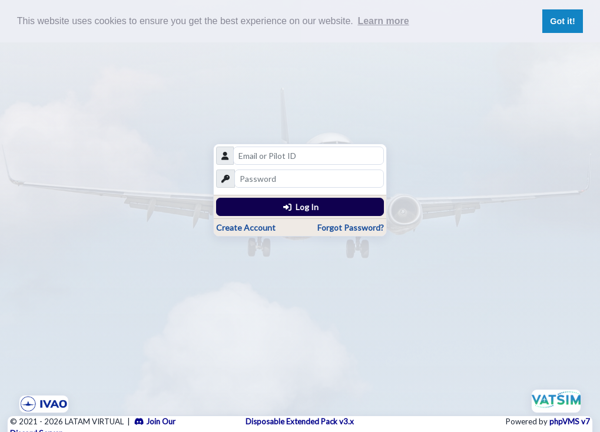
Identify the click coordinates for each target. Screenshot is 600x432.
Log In (301, 207)
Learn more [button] (383, 21)
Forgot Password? (350, 227)
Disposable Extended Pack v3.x (300, 421)
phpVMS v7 (569, 421)
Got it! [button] (562, 21)
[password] (309, 179)
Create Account (246, 227)
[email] (308, 156)
